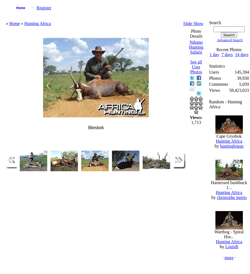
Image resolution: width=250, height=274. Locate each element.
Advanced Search (230, 40)
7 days (227, 54)
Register (43, 7)
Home (20, 8)
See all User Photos (196, 67)
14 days (241, 54)
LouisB (231, 246)
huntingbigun (231, 146)
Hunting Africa (37, 23)
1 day (214, 54)
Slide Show (193, 23)
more (229, 257)
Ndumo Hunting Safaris (196, 47)
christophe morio (232, 197)
